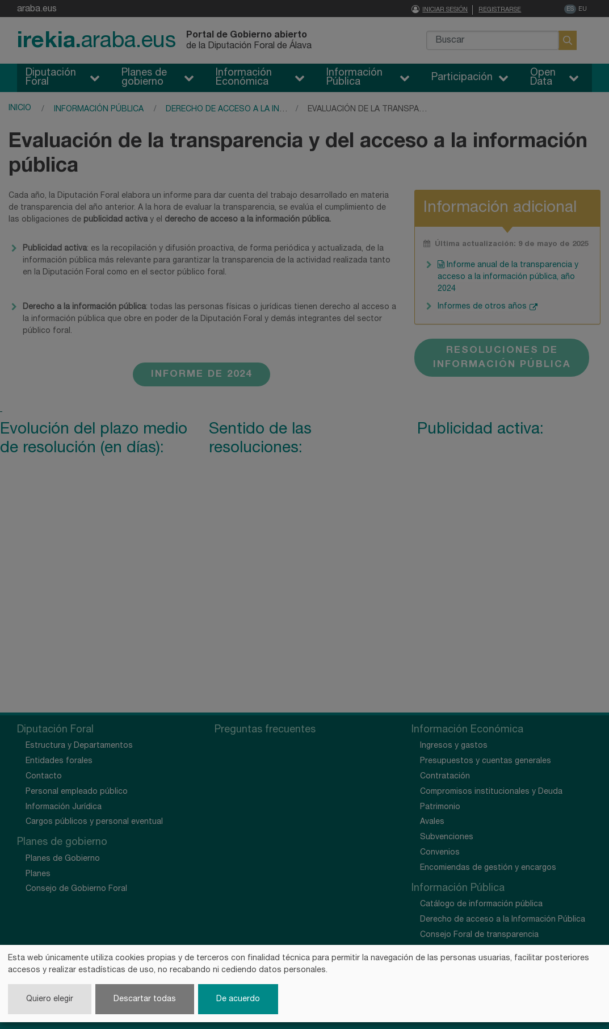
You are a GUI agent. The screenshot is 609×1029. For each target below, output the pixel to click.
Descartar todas (145, 999)
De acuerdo (238, 999)
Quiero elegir (49, 999)
